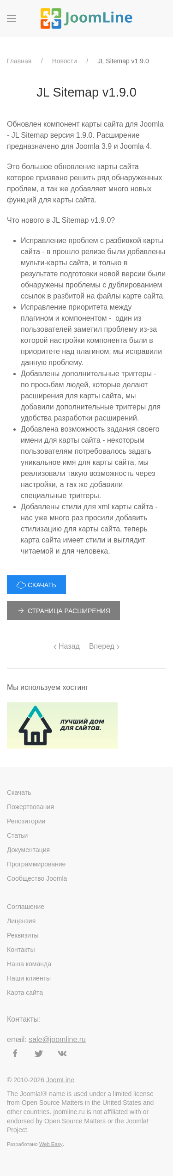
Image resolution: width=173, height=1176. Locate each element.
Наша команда (29, 964)
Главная (19, 61)
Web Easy (51, 1144)
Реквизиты (23, 935)
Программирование (36, 864)
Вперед (104, 646)
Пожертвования (30, 806)
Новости (64, 61)
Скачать (19, 792)
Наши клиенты (29, 978)
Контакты (21, 949)
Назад (67, 646)
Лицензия (21, 921)
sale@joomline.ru (57, 1039)
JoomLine (60, 1080)
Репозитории (26, 821)
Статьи (17, 835)
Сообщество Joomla (37, 878)
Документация (28, 849)
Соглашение (25, 906)
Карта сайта (25, 992)
